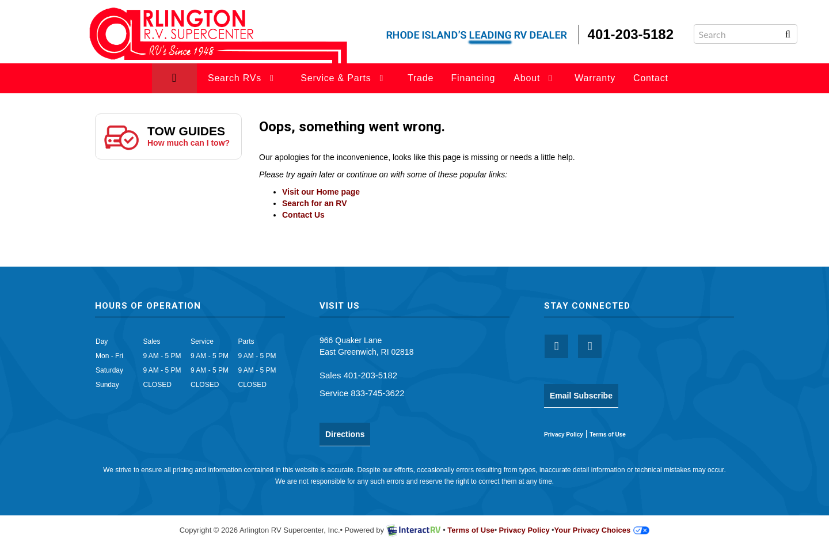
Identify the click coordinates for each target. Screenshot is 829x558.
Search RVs (242, 78)
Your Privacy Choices (602, 530)
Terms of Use (608, 434)
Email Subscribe (581, 395)
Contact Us (303, 214)
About (535, 78)
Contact (650, 78)
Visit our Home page (321, 191)
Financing (473, 78)
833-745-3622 (377, 393)
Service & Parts (344, 78)
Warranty (595, 78)
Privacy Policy (563, 434)
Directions (344, 434)
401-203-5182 (370, 375)
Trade (420, 78)
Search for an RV (314, 203)
